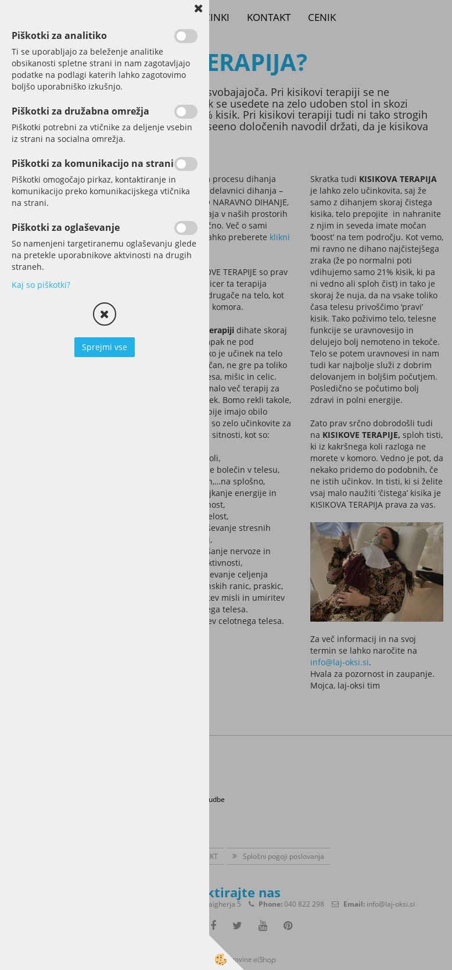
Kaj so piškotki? (41, 284)
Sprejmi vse (104, 346)
